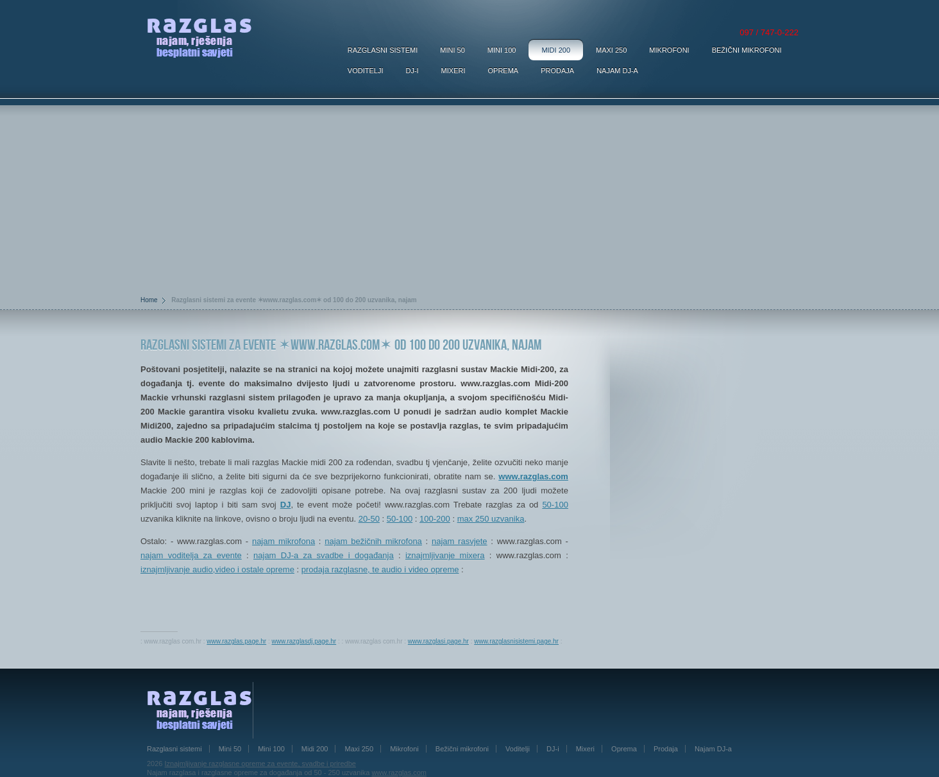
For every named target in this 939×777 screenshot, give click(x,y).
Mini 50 (452, 50)
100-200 (434, 519)
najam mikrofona (283, 541)
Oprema (503, 70)
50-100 (555, 504)
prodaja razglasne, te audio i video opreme (380, 569)
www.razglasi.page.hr (438, 641)
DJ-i (411, 70)
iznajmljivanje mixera (445, 555)
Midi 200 (555, 50)
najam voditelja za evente (191, 555)
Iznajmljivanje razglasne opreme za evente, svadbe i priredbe (260, 763)
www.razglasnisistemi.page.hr (516, 641)
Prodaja (557, 70)
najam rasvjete (459, 541)
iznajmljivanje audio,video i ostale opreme (217, 569)
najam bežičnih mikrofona (373, 541)
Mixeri (453, 70)
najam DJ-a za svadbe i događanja (323, 555)
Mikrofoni (669, 50)
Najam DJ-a (617, 70)
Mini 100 (501, 50)
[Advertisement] (469, 195)
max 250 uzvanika (491, 519)
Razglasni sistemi (383, 50)
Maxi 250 (611, 50)
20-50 (369, 519)
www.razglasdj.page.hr (304, 641)
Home (149, 299)
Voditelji (366, 70)
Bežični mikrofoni (747, 50)
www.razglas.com (533, 476)
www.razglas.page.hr (236, 641)
